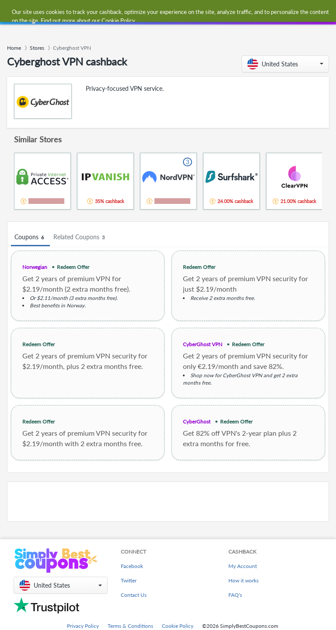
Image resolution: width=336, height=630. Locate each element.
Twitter (128, 580)
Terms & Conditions (130, 626)
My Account (242, 566)
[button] (285, 63)
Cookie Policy (177, 626)
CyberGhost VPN (202, 344)
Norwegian (34, 267)
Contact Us (134, 595)
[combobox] (159, 12)
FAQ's (235, 595)
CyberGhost (196, 421)
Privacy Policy (83, 626)
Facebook (132, 566)
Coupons (30, 237)
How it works (243, 580)
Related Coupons (80, 237)
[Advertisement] (168, 501)
